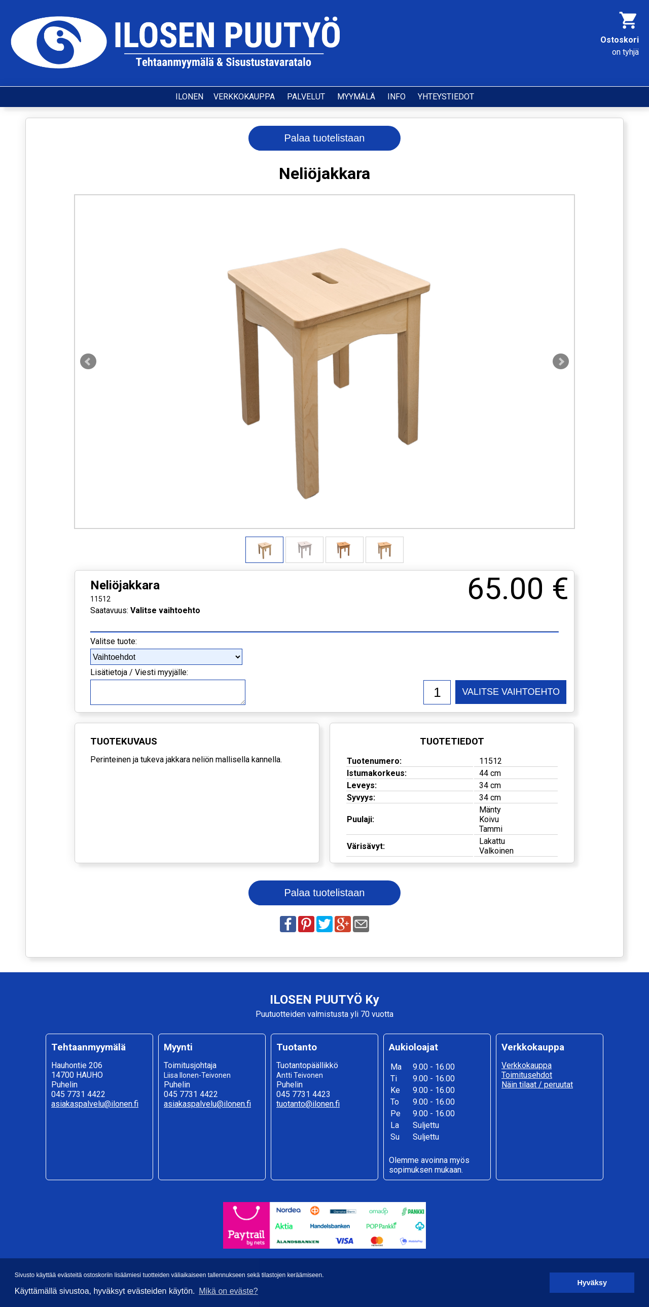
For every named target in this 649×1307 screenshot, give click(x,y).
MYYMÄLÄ (356, 96)
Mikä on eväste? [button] (228, 1291)
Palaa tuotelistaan (324, 138)
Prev (88, 362)
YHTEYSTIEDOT (446, 96)
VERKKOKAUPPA (244, 96)
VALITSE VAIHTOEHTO (511, 692)
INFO (396, 96)
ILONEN (189, 96)
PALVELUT (306, 96)
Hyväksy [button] (591, 1283)
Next (561, 362)
